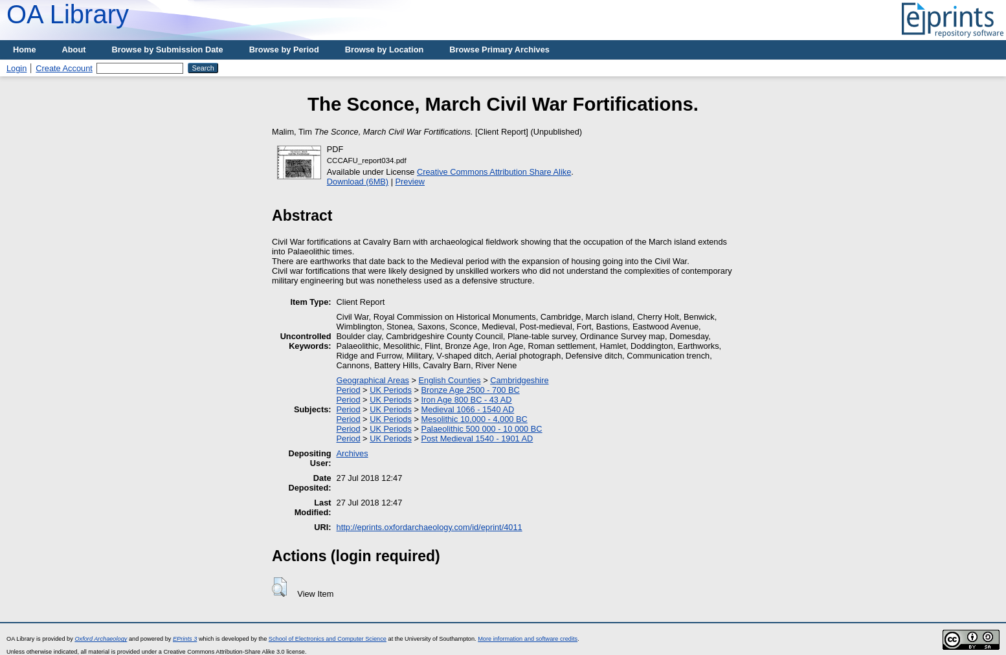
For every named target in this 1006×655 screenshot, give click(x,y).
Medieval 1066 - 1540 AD (467, 409)
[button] (279, 587)
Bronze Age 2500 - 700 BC (470, 390)
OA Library (67, 14)
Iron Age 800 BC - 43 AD (466, 400)
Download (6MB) (357, 181)
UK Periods (391, 390)
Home (24, 49)
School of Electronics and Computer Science (327, 639)
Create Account (64, 68)
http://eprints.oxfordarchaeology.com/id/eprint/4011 (429, 527)
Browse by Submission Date (167, 49)
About (74, 49)
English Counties (450, 380)
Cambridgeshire (519, 380)
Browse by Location (384, 49)
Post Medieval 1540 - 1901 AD (477, 438)
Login (16, 68)
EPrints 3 (185, 639)
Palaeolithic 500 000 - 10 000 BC (481, 429)
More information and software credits (527, 639)
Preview (410, 181)
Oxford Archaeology (100, 639)
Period (349, 390)
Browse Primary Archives (499, 49)
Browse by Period (284, 49)
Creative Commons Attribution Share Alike (494, 172)
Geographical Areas (373, 380)
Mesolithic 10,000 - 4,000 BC (474, 419)
